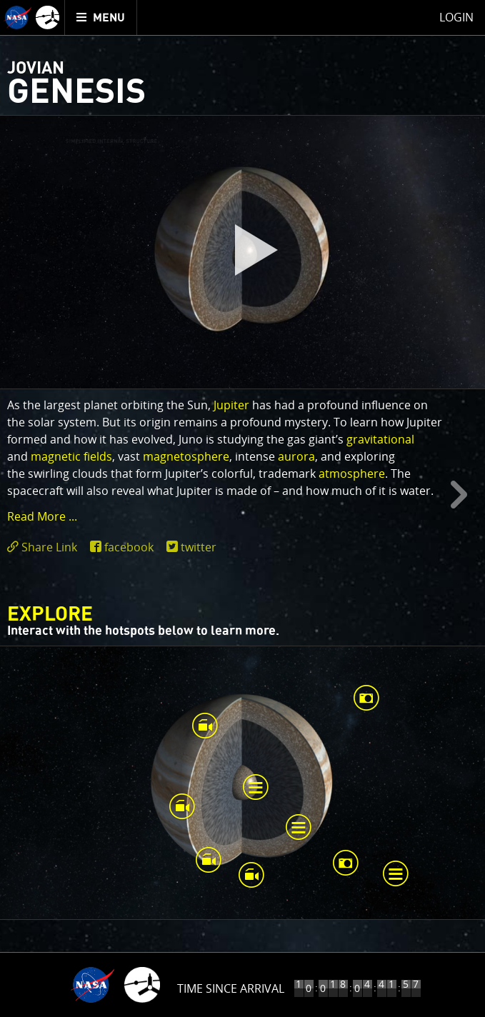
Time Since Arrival (230, 988)
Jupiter (231, 405)
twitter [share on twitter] (198, 547)
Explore (50, 615)
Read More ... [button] (42, 516)
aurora (296, 456)
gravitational (380, 439)
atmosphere (352, 473)
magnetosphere (186, 456)
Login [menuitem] (456, 17)
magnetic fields (71, 456)
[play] (242, 252)
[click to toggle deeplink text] (45, 547)
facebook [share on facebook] (129, 547)
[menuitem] (101, 17)
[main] (242, 508)
